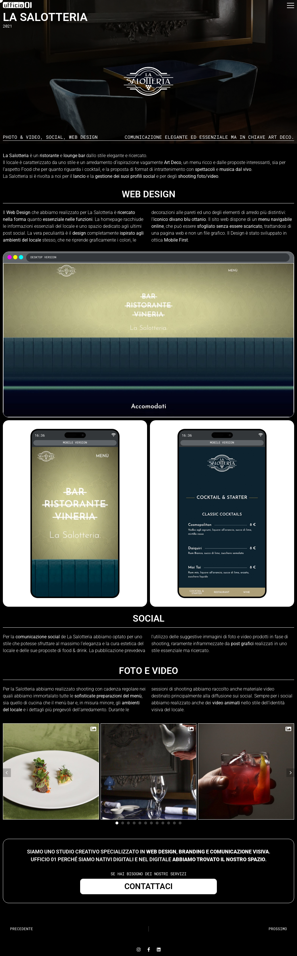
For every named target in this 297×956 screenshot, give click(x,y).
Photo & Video (21, 137)
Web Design (83, 137)
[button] (290, 7)
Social (54, 137)
